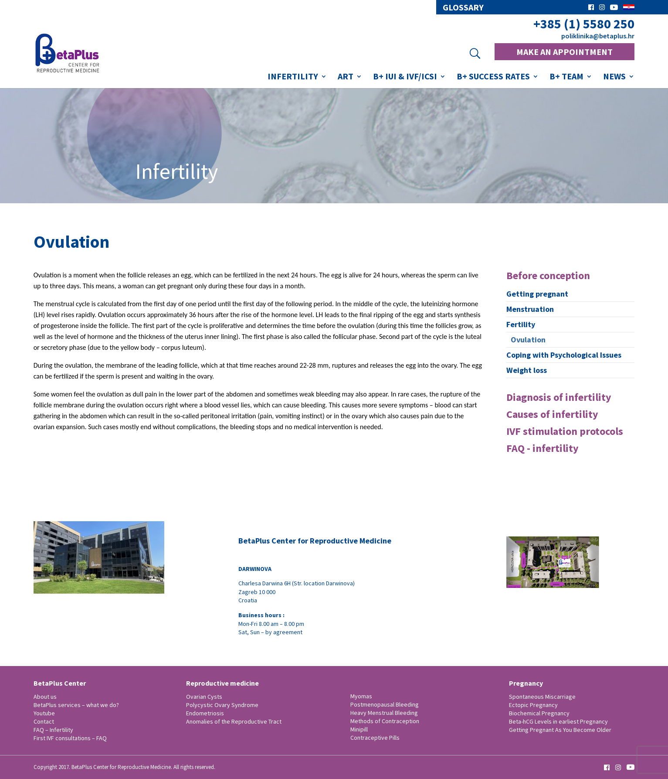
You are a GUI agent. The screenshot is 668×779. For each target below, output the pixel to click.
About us (45, 696)
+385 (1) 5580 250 (583, 24)
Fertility (520, 324)
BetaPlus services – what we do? (76, 705)
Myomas (361, 696)
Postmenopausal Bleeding (384, 704)
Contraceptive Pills (375, 737)
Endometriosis (205, 713)
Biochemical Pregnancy (539, 713)
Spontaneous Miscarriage (542, 696)
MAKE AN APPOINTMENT (564, 51)
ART (345, 77)
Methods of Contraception (384, 721)
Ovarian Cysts (204, 696)
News (614, 77)
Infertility (293, 77)
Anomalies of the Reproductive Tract (233, 721)
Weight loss (526, 370)
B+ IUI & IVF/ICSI (405, 77)
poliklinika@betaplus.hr (597, 35)
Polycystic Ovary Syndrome (222, 705)
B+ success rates (493, 77)
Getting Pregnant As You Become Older (560, 730)
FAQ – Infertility (53, 730)
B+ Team (566, 77)
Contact (44, 721)
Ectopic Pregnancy (533, 705)
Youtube (44, 713)
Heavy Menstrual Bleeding (384, 713)
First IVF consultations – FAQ (70, 738)
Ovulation (528, 340)
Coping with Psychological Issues (563, 355)
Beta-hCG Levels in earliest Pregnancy (558, 721)
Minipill (359, 729)
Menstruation (530, 309)
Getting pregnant (537, 294)
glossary (463, 7)
